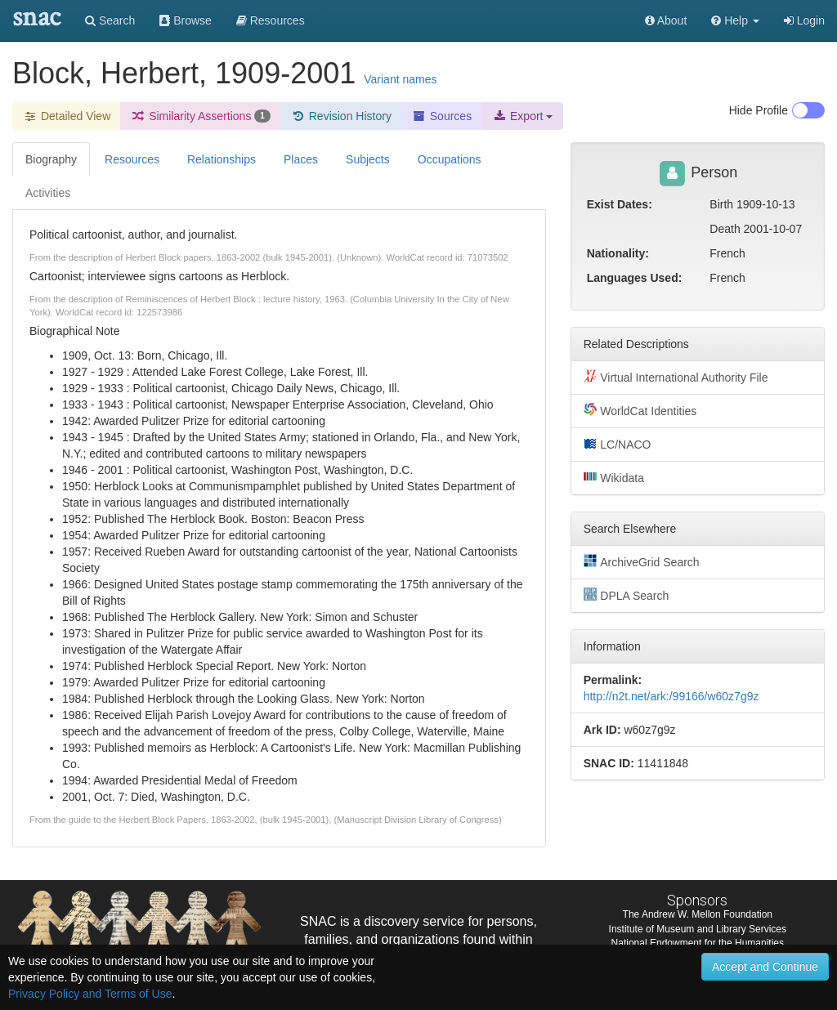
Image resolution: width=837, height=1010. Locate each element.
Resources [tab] (132, 159)
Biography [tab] (51, 159)
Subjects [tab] (368, 159)
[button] (735, 20)
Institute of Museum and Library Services (697, 929)
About (666, 20)
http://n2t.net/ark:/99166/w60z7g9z (671, 696)
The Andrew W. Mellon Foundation (697, 914)
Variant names (400, 79)
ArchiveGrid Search (642, 561)
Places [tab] (301, 159)
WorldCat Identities (640, 410)
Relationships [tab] (221, 159)
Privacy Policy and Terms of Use (90, 993)
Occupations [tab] (449, 159)
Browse (185, 20)
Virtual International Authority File (676, 376)
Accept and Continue (765, 966)
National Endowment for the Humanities (697, 943)
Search (110, 20)
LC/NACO (617, 443)
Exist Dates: (619, 204)
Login (804, 20)
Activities (47, 192)
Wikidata (614, 477)
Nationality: (618, 253)
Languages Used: (635, 277)
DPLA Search (626, 595)
